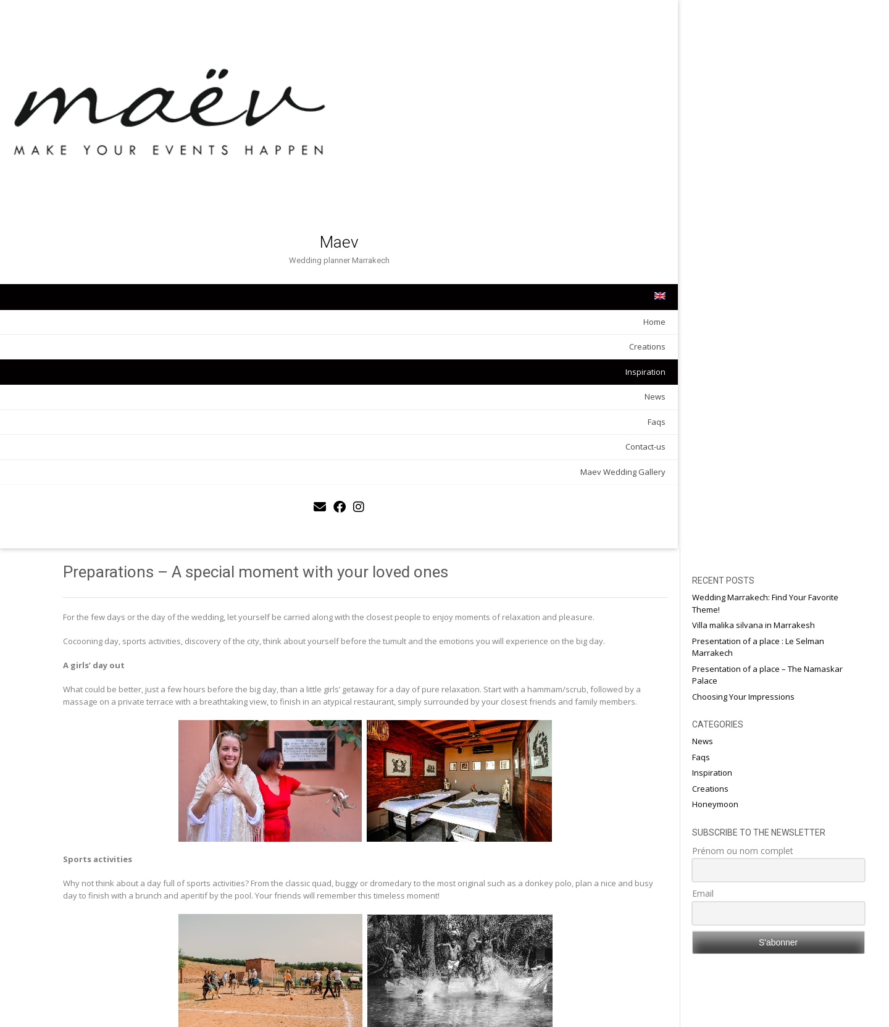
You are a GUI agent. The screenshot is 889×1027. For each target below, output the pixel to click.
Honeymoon (745, 255)
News (150, 275)
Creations (142, 225)
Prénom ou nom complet (773, 302)
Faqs (152, 300)
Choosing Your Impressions (773, 148)
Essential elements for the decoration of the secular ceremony (576, 1001)
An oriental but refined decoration (253, 1001)
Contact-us (140, 325)
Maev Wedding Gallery (118, 350)
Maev (86, 121)
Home (149, 200)
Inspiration (140, 250)
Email (733, 345)
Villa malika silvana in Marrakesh (783, 76)
